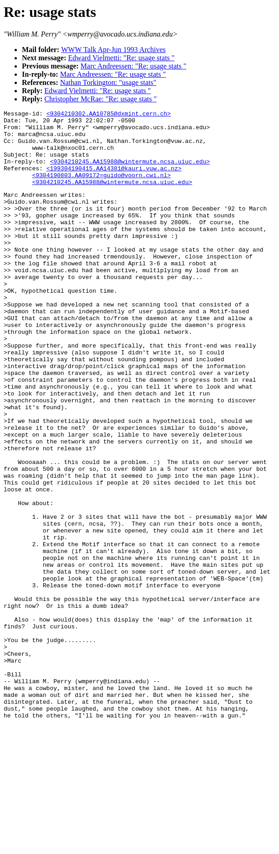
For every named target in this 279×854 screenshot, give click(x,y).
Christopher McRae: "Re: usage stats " (100, 99)
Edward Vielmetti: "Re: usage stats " (121, 58)
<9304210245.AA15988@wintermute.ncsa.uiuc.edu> (130, 172)
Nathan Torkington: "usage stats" (108, 82)
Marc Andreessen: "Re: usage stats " (133, 66)
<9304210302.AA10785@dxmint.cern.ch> (108, 115)
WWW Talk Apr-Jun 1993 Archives (113, 49)
